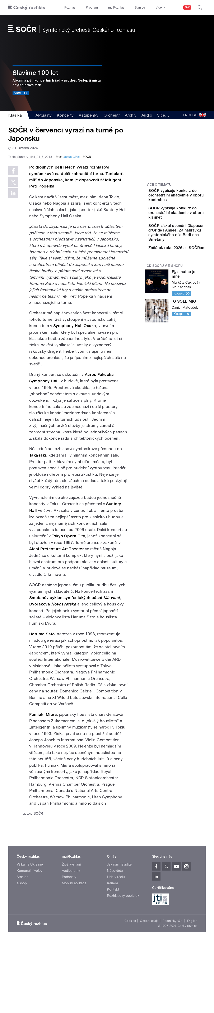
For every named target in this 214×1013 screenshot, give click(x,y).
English (192, 991)
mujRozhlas (106, 7)
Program (85, 7)
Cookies (130, 991)
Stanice (125, 7)
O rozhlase (144, 7)
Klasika (15, 115)
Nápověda (115, 942)
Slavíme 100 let (35, 72)
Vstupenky (89, 115)
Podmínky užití (173, 991)
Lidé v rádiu (116, 948)
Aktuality (44, 115)
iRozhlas (67, 7)
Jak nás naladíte (119, 935)
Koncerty (65, 115)
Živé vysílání (71, 935)
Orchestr (112, 115)
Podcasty (69, 948)
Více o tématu (159, 184)
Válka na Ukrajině (30, 935)
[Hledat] (200, 7)
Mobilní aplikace (74, 954)
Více (163, 115)
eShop (22, 954)
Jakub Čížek (72, 227)
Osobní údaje (149, 991)
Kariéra (112, 954)
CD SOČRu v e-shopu (165, 304)
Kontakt (113, 960)
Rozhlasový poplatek (123, 967)
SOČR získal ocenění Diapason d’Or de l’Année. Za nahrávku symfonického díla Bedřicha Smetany (188, 255)
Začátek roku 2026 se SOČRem (188, 277)
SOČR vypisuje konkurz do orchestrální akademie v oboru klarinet (188, 226)
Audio (146, 115)
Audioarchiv (71, 942)
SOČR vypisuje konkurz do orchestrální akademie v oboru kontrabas (188, 199)
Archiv (130, 115)
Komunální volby (29, 942)
